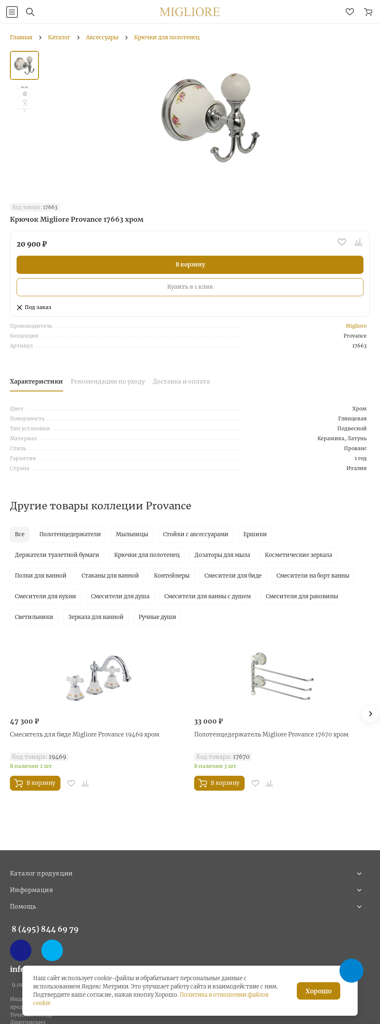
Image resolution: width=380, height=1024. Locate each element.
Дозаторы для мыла (222, 555)
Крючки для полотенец (147, 555)
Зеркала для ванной (96, 617)
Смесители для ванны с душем (207, 596)
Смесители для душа (120, 596)
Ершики (255, 534)
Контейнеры (172, 575)
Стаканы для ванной (110, 575)
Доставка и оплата (181, 381)
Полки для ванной (41, 575)
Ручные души (157, 617)
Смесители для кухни (45, 596)
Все (19, 534)
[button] (370, 713)
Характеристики (36, 381)
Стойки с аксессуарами (195, 534)
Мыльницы (132, 534)
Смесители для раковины (302, 596)
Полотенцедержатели (70, 534)
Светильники (34, 617)
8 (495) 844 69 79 (45, 929)
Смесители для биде (233, 575)
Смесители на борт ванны (313, 575)
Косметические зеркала (298, 555)
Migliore (356, 326)
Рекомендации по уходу (108, 381)
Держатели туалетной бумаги (57, 555)
